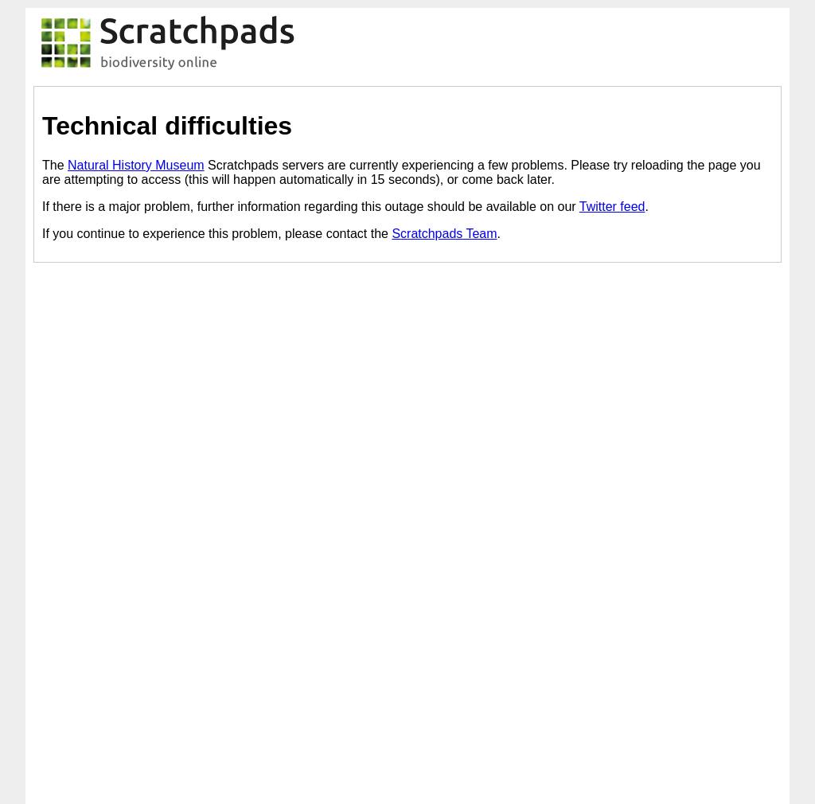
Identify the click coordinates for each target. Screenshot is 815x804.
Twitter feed (612, 206)
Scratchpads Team (444, 233)
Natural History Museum (136, 165)
